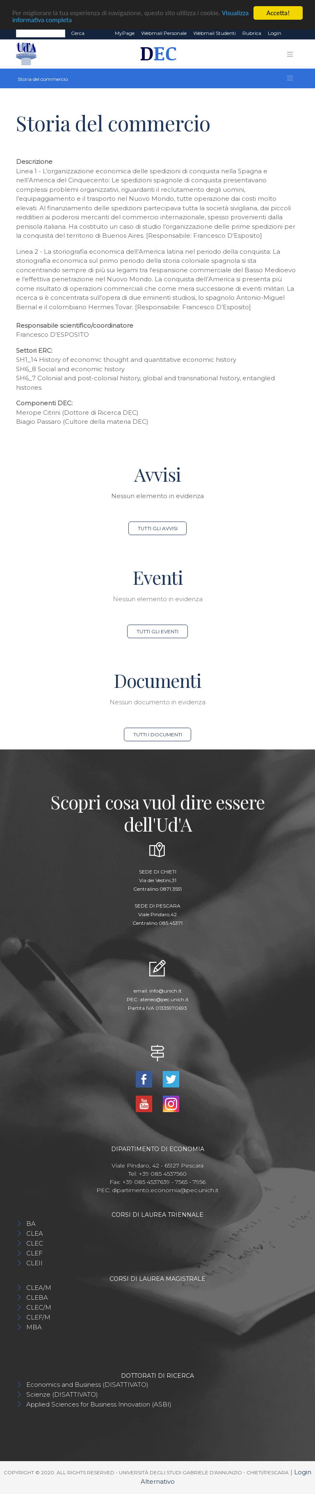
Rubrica (251, 33)
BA (31, 1223)
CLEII (34, 1263)
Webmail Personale (164, 33)
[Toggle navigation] (290, 54)
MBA (34, 1327)
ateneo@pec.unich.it (164, 999)
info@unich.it (165, 991)
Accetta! (278, 13)
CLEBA (37, 1297)
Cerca (77, 33)
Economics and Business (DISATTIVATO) (87, 1384)
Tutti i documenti (157, 734)
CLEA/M (38, 1288)
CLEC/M (38, 1307)
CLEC (34, 1243)
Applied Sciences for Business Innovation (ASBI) (98, 1404)
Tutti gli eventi (157, 631)
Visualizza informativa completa (57, 20)
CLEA (34, 1233)
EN (292, 33)
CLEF (34, 1253)
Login (274, 33)
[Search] (40, 33)
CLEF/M (38, 1317)
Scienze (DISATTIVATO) (62, 1394)
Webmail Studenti (214, 33)
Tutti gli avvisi (158, 528)
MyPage (125, 33)
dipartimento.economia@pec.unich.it (165, 1190)
